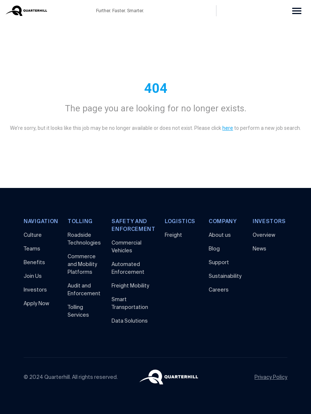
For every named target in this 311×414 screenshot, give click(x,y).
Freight (173, 235)
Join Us (33, 276)
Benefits (34, 262)
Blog (214, 249)
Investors (35, 290)
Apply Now (36, 303)
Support (219, 262)
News (259, 249)
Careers (219, 290)
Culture (33, 235)
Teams (32, 249)
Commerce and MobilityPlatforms (82, 264)
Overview (264, 235)
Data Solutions (130, 321)
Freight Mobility (130, 286)
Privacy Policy (270, 377)
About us (220, 235)
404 (155, 88)
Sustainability (225, 276)
